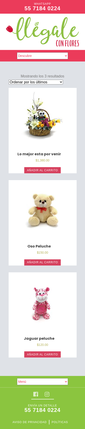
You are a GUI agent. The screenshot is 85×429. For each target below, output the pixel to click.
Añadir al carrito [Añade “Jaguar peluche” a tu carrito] (42, 354)
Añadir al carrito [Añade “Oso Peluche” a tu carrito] (42, 262)
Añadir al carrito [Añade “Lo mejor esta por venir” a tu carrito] (42, 170)
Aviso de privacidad (29, 422)
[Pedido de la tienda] (36, 82)
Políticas (60, 422)
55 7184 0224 (42, 8)
